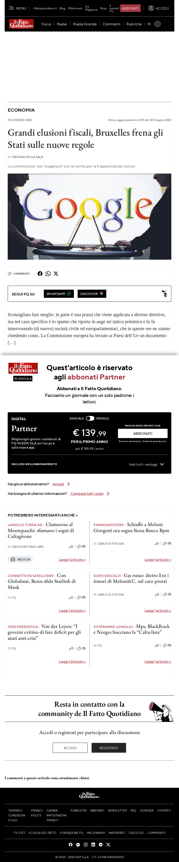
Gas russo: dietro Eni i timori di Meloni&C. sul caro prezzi (131, 578)
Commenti (19, 273)
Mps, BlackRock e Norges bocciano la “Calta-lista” (131, 629)
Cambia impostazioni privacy (56, 815)
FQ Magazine (91, 8)
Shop (103, 8)
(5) (167, 594)
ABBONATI (142, 433)
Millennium (75, 8)
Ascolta (20, 559)
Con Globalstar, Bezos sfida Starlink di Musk (42, 581)
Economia (21, 110)
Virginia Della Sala (25, 157)
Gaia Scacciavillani (26, 546)
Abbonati (130, 8)
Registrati (109, 748)
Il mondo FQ (116, 8)
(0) (81, 546)
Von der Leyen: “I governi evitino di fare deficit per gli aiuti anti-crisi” (44, 632)
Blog (62, 8)
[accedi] (159, 8)
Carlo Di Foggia (108, 543)
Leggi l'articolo (72, 559)
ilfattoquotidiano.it (45, 8)
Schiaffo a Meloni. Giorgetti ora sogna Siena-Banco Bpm (131, 527)
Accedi (70, 748)
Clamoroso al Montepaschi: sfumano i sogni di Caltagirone (41, 530)
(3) (81, 648)
